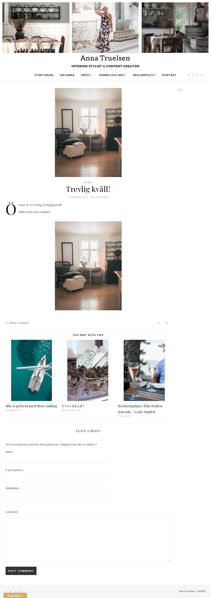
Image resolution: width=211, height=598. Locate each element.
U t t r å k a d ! (73, 406)
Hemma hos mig (111, 75)
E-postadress (14, 470)
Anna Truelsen (19, 323)
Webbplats (12, 488)
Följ (180, 89)
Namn (9, 452)
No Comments (99, 197)
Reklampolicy (144, 75)
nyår (88, 182)
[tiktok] (198, 75)
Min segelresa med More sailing (31, 406)
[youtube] (201, 75)
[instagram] (193, 75)
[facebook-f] (189, 75)
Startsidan (43, 75)
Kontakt (169, 75)
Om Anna (67, 75)
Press (85, 75)
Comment (12, 512)
